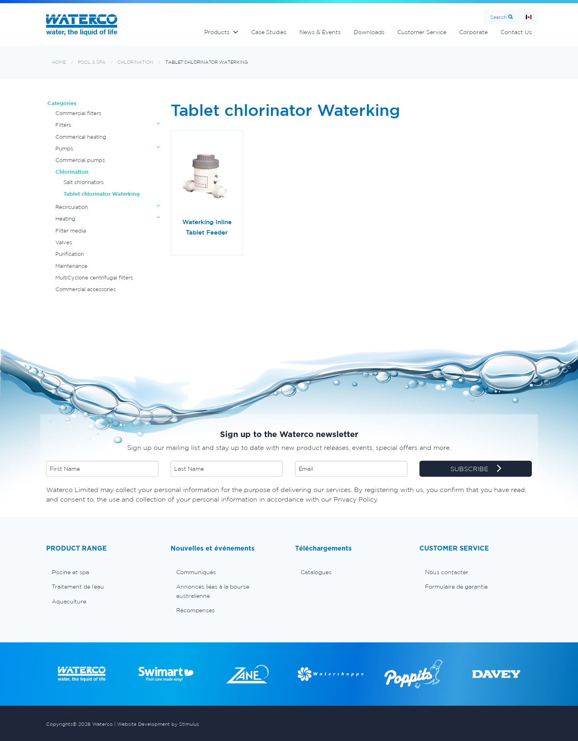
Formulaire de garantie (456, 586)
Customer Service (421, 32)
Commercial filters (78, 113)
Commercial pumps (80, 160)
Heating (65, 219)
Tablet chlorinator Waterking (206, 62)
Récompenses (195, 610)
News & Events (320, 32)
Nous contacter (446, 572)
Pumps (64, 149)
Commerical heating (80, 137)
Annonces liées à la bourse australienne (212, 591)
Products (217, 32)
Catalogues (316, 572)
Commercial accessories (85, 289)
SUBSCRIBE (475, 469)
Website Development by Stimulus (158, 724)
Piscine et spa (70, 572)
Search (498, 17)
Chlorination (135, 62)
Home (59, 62)
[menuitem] (102, 572)
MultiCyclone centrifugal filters (94, 278)
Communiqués (196, 572)
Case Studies (269, 32)
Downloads (369, 32)
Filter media (70, 231)
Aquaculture (69, 601)
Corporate (473, 32)
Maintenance (71, 266)
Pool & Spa (92, 62)
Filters (63, 125)
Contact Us (516, 32)
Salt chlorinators (83, 182)
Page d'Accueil (528, 17)
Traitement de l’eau (78, 586)
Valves (63, 242)
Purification (69, 254)
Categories (62, 103)
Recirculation (71, 207)
